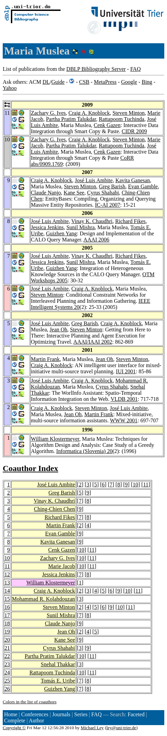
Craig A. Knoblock (89, 113)
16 (7, 607)
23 (7, 664)
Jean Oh (58, 329)
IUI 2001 (126, 371)
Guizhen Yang (61, 233)
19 (7, 632)
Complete (14, 720)
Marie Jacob (61, 566)
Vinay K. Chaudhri (92, 221)
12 (7, 574)
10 (135, 484)
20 (7, 640)
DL (46, 82)
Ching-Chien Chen (54, 509)
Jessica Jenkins (47, 227)
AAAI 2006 (96, 239)
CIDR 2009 (134, 131)
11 (145, 484)
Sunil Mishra (80, 227)
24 (7, 672)
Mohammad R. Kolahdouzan (43, 599)
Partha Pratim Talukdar (71, 119)
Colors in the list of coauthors (29, 701)
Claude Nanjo (46, 192)
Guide (58, 82)
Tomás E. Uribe (58, 681)
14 (7, 591)
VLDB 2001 (124, 399)
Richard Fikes (130, 221)
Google (129, 82)
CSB (84, 82)
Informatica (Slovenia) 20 (84, 451)
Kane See (74, 192)
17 (7, 615)
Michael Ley (92, 727)
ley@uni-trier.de (121, 727)
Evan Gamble (143, 186)
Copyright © (14, 727)
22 (7, 656)
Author (36, 720)
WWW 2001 (123, 420)
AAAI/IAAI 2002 (92, 342)
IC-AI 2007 (107, 205)
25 (7, 681)
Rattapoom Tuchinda (121, 119)
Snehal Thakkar (58, 664)
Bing (146, 82)
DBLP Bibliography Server (96, 69)
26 (7, 689)
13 (7, 582)
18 (7, 623)
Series (80, 714)
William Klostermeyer (55, 439)
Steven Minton (129, 113)
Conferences (34, 714)
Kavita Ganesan (132, 180)
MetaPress (105, 82)
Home (10, 714)
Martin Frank (45, 359)
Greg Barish (112, 186)
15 (7, 599)
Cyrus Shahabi (103, 192)
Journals (61, 714)
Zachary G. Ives (48, 113)
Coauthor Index (30, 468)
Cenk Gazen (107, 125)
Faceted (136, 714)
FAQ (135, 69)
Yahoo (10, 88)
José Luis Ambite (94, 180)
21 (7, 648)
